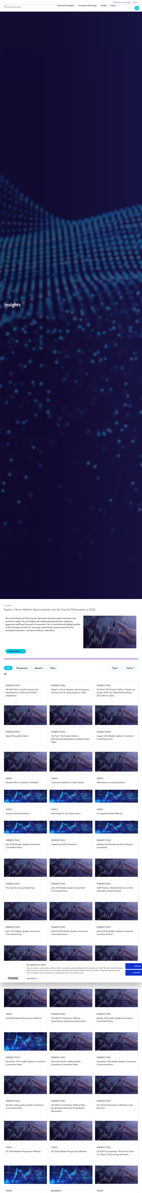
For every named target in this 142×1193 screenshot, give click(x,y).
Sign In (135, 2)
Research (39, 668)
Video (52, 668)
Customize (125, 1181)
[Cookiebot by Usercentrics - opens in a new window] (13, 1189)
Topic (115, 668)
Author (131, 668)
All (8, 668)
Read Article (16, 651)
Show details (31, 1189)
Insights (104, 8)
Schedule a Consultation (122, 2)
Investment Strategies (65, 8)
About (113, 8)
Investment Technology (87, 8)
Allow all (125, 1174)
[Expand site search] (137, 8)
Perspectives (22, 668)
